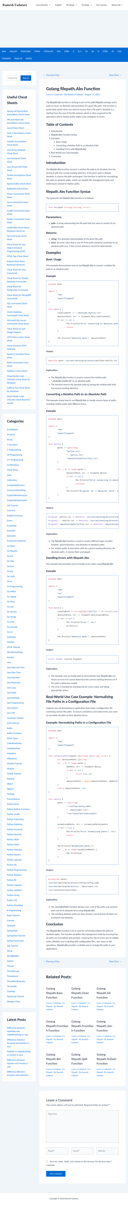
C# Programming (14, 454)
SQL (59, 51)
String (9, 951)
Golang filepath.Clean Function (80, 993)
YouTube (87, 5)
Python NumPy (14, 854)
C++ (80, 51)
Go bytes (11, 546)
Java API (13, 51)
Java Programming (15, 702)
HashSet (10, 642)
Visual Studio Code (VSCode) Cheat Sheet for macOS (18, 399)
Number (10, 778)
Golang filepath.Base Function (54, 993)
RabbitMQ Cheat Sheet (17, 188)
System (10, 961)
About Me (117, 5)
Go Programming (14, 586)
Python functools (14, 829)
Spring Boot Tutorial (16, 935)
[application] (49, 5)
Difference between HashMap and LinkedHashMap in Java (17, 1031)
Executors (11, 535)
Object (10, 783)
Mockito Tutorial (14, 763)
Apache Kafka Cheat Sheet (19, 183)
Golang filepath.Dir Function (104, 993)
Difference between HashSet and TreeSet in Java (17, 1063)
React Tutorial (13, 915)
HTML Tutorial (13, 647)
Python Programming (16, 870)
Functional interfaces (16, 540)
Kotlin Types (12, 738)
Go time (10, 621)
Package (10, 794)
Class (9, 475)
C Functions (12, 444)
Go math (11, 576)
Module (10, 768)
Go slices (11, 601)
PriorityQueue (13, 799)
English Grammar (15, 515)
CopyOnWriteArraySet (17, 500)
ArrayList (11, 434)
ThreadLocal (12, 976)
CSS (119, 51)
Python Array (13, 804)
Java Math (11, 692)
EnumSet (11, 530)
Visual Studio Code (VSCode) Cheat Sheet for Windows (18, 379)
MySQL (29, 58)
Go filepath (12, 551)
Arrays (10, 439)
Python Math (13, 844)
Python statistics (14, 890)
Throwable (12, 986)
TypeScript (6, 58)
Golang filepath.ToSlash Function (106, 1059)
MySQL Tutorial (14, 773)
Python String (13, 895)
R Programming (14, 910)
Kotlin (66, 51)
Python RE (11, 880)
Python (37, 51)
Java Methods (13, 697)
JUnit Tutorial (13, 723)
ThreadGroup (13, 971)
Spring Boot (25, 51)
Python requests (14, 885)
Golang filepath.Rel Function (53, 1059)
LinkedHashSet (13, 748)
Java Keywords (13, 682)
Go (92, 51)
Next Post (115, 75)
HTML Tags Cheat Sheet (17, 256)
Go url (10, 632)
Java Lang (11, 687)
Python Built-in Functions (18, 809)
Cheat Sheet (12, 470)
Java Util (10, 713)
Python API (48, 51)
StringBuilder (13, 956)
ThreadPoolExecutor (16, 981)
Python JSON (13, 839)
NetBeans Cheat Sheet (17, 371)
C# (86, 51)
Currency (11, 510)
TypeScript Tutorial (15, 996)
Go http (10, 561)
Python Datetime (14, 824)
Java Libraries (43, 5)
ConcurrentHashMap (16, 490)
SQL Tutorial (12, 945)
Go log (10, 571)
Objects (10, 789)
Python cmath (13, 814)
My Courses (101, 5)
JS (113, 51)
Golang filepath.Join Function (104, 1026)
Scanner (10, 920)
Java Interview (13, 677)
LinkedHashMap (14, 743)
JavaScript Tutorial (15, 718)
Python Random (14, 875)
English (58, 5)
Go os (9, 581)
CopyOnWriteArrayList (17, 495)
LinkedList (11, 753)
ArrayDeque (12, 429)
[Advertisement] (64, 28)
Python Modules (14, 849)
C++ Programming (15, 459)
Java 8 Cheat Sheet (15, 128)
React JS (18, 58)
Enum (9, 520)
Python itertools (14, 834)
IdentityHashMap (15, 652)
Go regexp (11, 596)
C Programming (14, 449)
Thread (10, 966)
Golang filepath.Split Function (79, 1059)
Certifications (13, 465)
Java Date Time (14, 672)
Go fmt (10, 556)
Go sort (10, 606)
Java (4, 51)
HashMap (11, 637)
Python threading (15, 905)
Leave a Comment (54, 94)
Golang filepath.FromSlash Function (57, 1026)
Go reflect (11, 591)
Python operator (14, 859)
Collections (12, 480)
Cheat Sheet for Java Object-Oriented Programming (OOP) (16, 248)
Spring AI (11, 925)
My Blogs (71, 5)
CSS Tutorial (12, 505)
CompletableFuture (16, 485)
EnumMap (11, 525)
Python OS (11, 864)
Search (26, 78)
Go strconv (12, 611)
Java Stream (12, 708)
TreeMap (11, 991)
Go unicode (12, 627)
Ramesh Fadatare (14, 5)
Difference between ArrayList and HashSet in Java (18, 1043)
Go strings (11, 616)
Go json (10, 566)
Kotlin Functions (14, 733)
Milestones (12, 758)
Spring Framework (15, 940)
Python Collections (15, 819)
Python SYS (12, 900)
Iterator (10, 657)
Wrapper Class (13, 1001)
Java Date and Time (16, 667)
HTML (105, 51)
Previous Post (51, 75)
